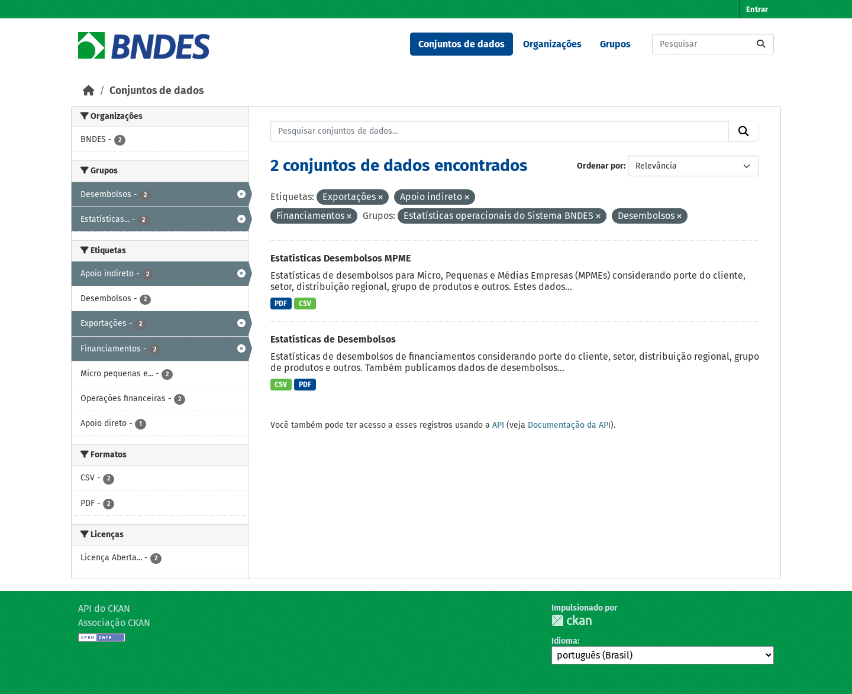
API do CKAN (104, 608)
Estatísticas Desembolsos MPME (340, 258)
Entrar (757, 9)
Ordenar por (600, 166)
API (498, 425)
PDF (281, 303)
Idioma (564, 641)
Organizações (552, 44)
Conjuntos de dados (461, 44)
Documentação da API (569, 425)
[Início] (89, 91)
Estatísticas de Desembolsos (333, 339)
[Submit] (761, 44)
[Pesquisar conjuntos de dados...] (713, 44)
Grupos (615, 44)
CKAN (571, 620)
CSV (305, 303)
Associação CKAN (114, 622)
